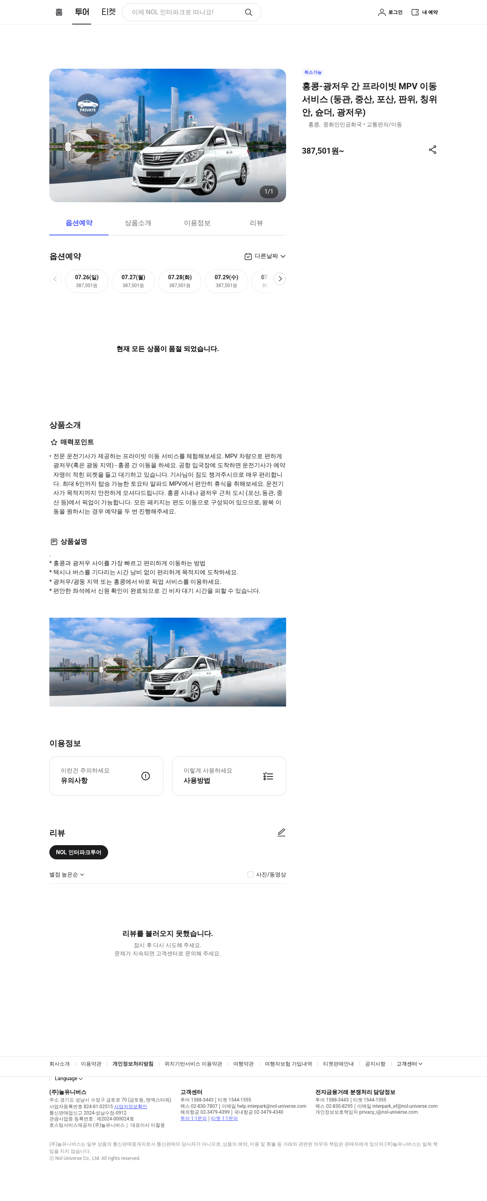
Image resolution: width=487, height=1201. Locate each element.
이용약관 (91, 1083)
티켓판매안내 (338, 1083)
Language (66, 1098)
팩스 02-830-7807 (198, 1125)
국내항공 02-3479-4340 (258, 1131)
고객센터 (407, 1083)
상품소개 (138, 242)
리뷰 (256, 242)
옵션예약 (79, 242)
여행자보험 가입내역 (288, 1083)
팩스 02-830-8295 (333, 1125)
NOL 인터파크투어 (78, 871)
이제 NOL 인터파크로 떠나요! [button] (161, 13)
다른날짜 (266, 275)
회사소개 (59, 1083)
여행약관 (243, 1083)
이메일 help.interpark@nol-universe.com (264, 1125)
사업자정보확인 (130, 1126)
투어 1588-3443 (197, 1119)
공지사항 (375, 1083)
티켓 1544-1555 (234, 1119)
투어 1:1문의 (193, 1138)
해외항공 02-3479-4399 (205, 1131)
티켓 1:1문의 (224, 1138)
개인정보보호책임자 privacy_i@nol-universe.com (366, 1131)
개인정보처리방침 (133, 1083)
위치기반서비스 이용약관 (193, 1083)
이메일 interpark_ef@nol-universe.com (397, 1125)
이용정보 (197, 242)
